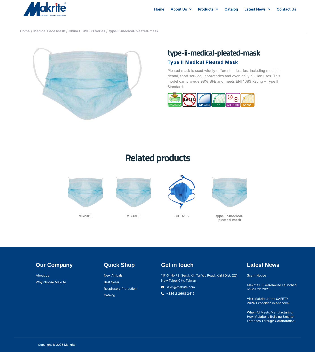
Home (159, 9)
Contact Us (286, 9)
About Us (181, 9)
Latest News (257, 9)
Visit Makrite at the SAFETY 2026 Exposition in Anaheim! (268, 301)
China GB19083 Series (87, 31)
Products (208, 9)
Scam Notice (256, 275)
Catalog (231, 9)
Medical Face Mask (49, 31)
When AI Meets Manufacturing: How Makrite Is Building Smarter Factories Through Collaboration (271, 316)
